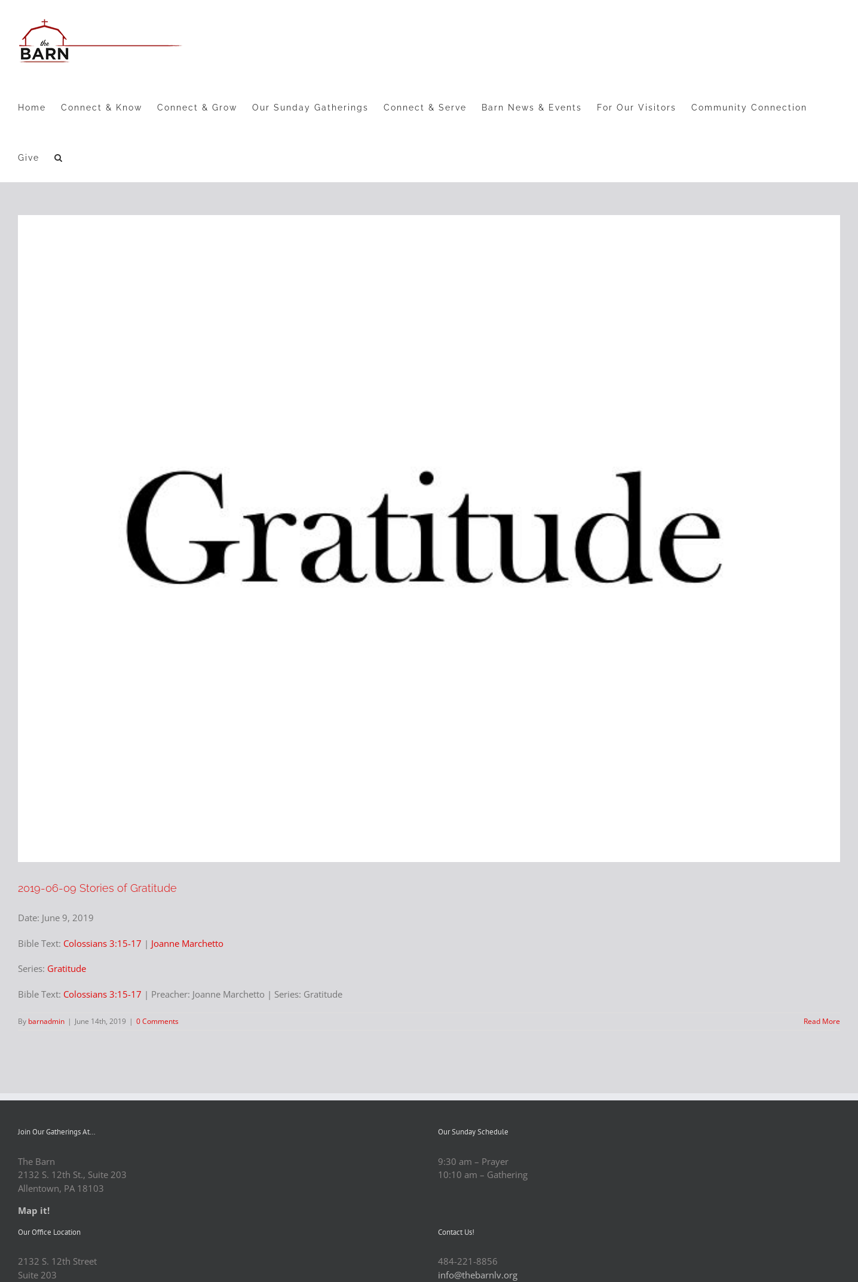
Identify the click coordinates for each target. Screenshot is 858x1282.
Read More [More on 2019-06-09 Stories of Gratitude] (822, 1021)
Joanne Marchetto (187, 943)
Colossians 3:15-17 (102, 943)
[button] (58, 157)
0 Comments (157, 1021)
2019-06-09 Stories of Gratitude (97, 888)
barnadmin (46, 1021)
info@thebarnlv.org (477, 1275)
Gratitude (66, 968)
